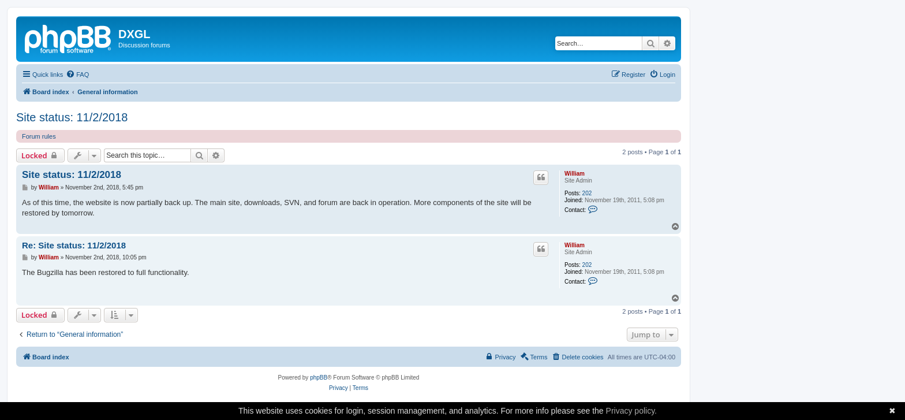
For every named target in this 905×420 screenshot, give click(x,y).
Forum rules (39, 136)
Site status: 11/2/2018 (72, 117)
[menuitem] (77, 74)
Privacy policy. (631, 410)
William (574, 173)
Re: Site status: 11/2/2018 (74, 245)
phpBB (318, 377)
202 (587, 193)
